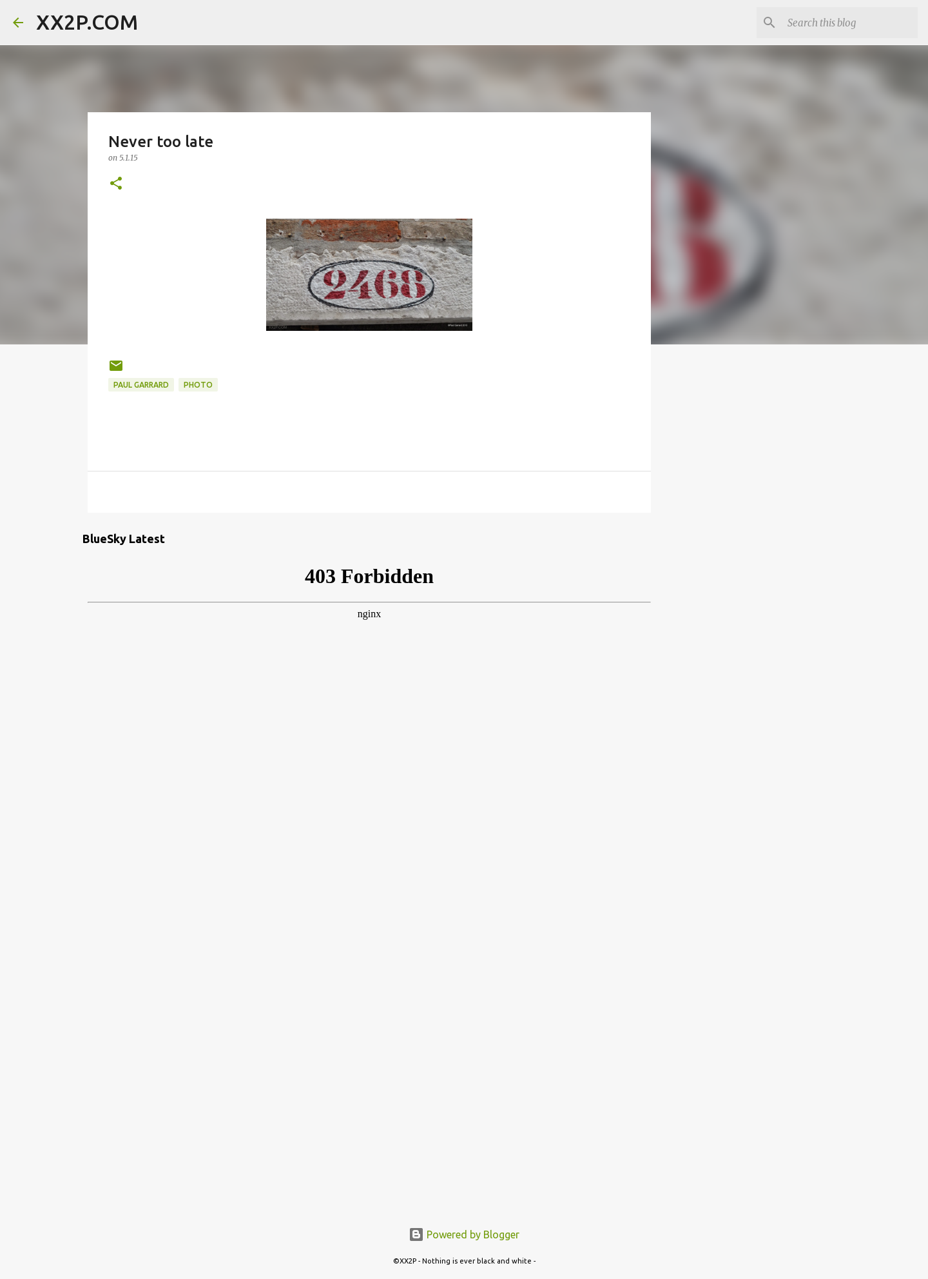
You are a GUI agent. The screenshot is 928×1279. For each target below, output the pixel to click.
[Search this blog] (850, 22)
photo (198, 385)
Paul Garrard (141, 385)
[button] (116, 184)
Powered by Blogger (464, 1234)
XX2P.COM (87, 22)
